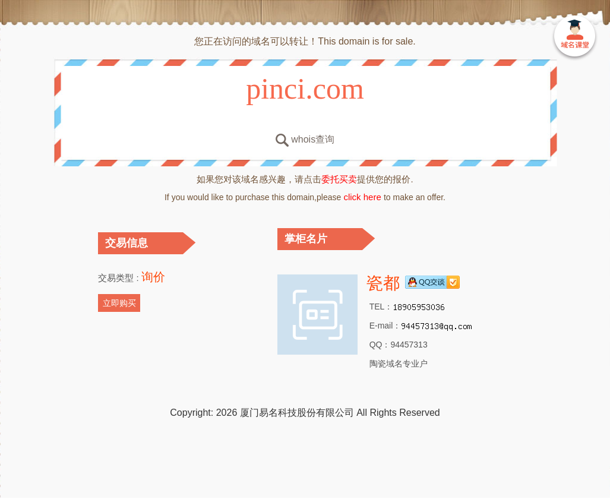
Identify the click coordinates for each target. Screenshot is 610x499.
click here (362, 197)
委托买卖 (339, 179)
